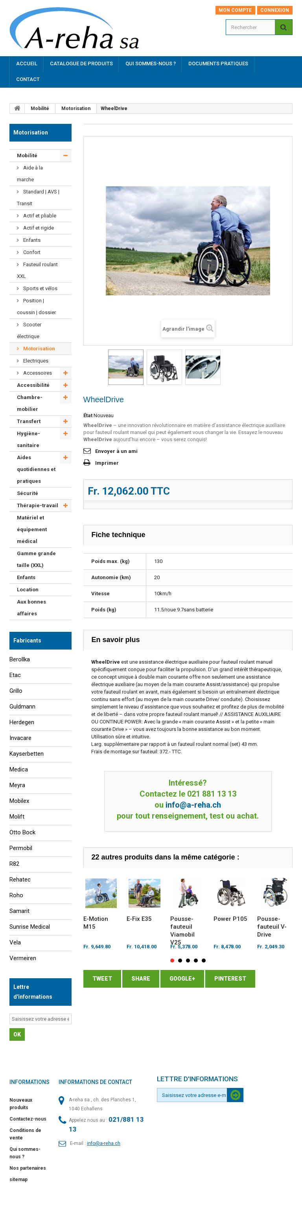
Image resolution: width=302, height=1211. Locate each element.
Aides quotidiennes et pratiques (36, 469)
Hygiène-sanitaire (28, 439)
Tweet (102, 978)
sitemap (18, 1179)
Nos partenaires (27, 1168)
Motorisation (75, 108)
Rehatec (20, 879)
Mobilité (40, 108)
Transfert (29, 421)
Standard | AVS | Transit (38, 197)
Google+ (182, 978)
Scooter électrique (29, 330)
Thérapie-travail (37, 505)
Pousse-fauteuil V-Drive (272, 926)
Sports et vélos (39, 288)
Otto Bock (22, 832)
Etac (15, 675)
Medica (18, 769)
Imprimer (107, 463)
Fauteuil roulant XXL (37, 270)
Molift (16, 816)
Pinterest (230, 978)
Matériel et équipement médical (32, 529)
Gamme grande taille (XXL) (36, 559)
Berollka (19, 659)
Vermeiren (22, 958)
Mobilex (19, 800)
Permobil (20, 848)
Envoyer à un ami (116, 451)
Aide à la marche (30, 173)
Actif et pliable (39, 216)
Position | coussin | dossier (36, 306)
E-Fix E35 (139, 918)
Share (140, 978)
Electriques (35, 361)
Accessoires (37, 373)
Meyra (17, 785)
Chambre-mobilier (29, 403)
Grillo (15, 690)
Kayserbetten (26, 753)
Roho (16, 895)
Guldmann (22, 706)
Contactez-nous (27, 1119)
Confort (31, 252)
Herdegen (21, 722)
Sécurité (27, 493)
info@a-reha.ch (193, 805)
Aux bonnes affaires (31, 608)
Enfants (31, 240)
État (87, 415)
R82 (14, 863)
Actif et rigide (38, 228)
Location (28, 590)
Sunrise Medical (29, 926)
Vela (15, 942)
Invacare (20, 738)
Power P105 (230, 918)
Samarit (19, 911)
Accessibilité (33, 385)
